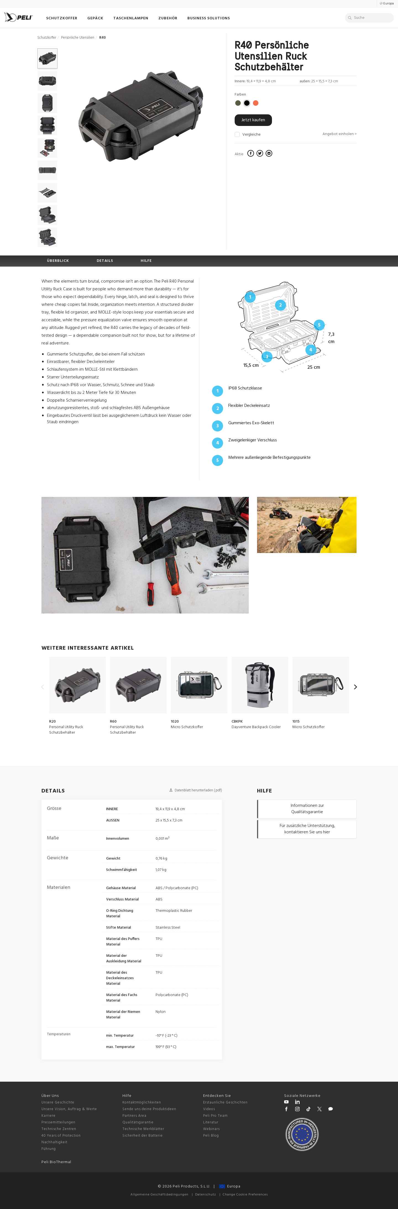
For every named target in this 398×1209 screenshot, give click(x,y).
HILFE (146, 261)
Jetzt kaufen (253, 120)
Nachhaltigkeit (54, 1142)
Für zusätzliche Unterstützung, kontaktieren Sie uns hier (307, 829)
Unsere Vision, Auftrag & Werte (69, 1109)
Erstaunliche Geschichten (225, 1102)
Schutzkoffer (46, 38)
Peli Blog (211, 1136)
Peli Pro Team (215, 1116)
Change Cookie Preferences (245, 1194)
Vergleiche (251, 135)
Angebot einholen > (340, 134)
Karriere (48, 1116)
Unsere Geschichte (57, 1102)
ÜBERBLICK (58, 261)
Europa (229, 1186)
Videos (209, 1109)
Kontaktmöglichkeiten (141, 1102)
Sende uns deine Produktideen (149, 1109)
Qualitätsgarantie (138, 1122)
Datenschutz (205, 1194)
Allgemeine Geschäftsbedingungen (159, 1194)
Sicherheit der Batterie (142, 1136)
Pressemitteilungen (58, 1122)
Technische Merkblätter (143, 1129)
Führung (48, 1149)
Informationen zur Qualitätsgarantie (307, 809)
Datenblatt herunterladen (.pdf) (195, 790)
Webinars (211, 1129)
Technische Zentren (58, 1129)
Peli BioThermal (56, 1162)
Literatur (210, 1122)
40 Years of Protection (61, 1136)
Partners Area (134, 1116)
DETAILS (105, 261)
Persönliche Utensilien (77, 38)
